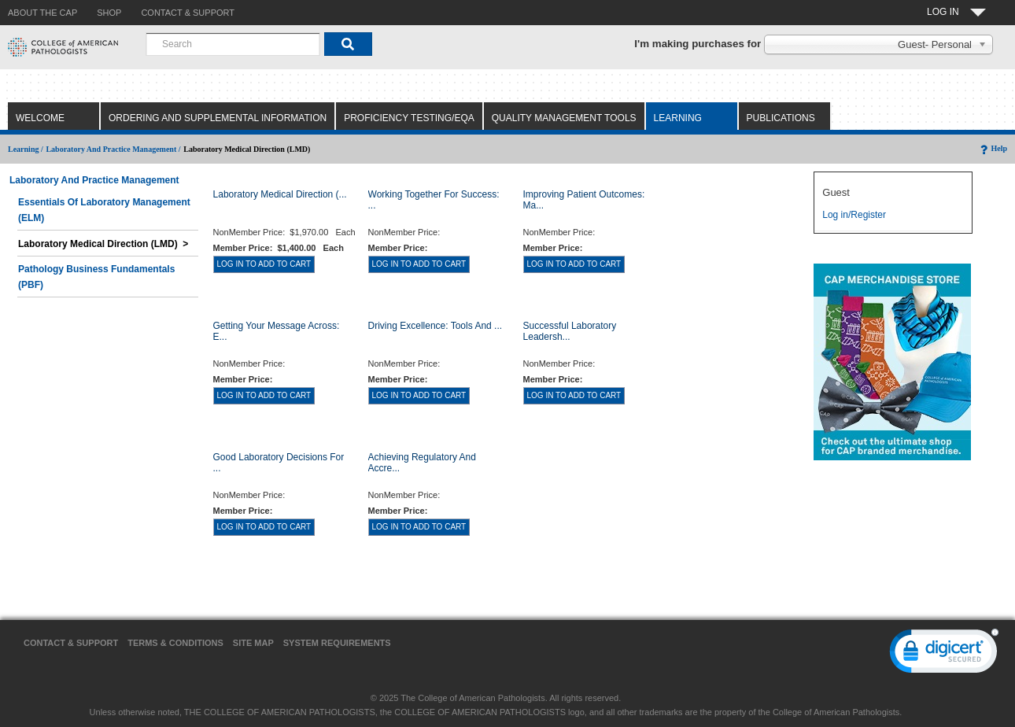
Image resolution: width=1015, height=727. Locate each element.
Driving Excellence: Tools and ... (435, 325)
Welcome (40, 118)
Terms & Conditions (175, 643)
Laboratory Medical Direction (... (280, 194)
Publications (781, 118)
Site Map (253, 643)
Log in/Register (854, 214)
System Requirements (337, 643)
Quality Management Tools (564, 118)
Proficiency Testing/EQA (409, 118)
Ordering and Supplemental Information (218, 118)
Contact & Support (71, 643)
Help (992, 148)
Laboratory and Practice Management (94, 180)
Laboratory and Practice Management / (113, 149)
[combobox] (233, 44)
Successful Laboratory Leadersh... (570, 331)
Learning (678, 118)
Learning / (25, 149)
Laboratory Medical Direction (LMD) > (103, 243)
